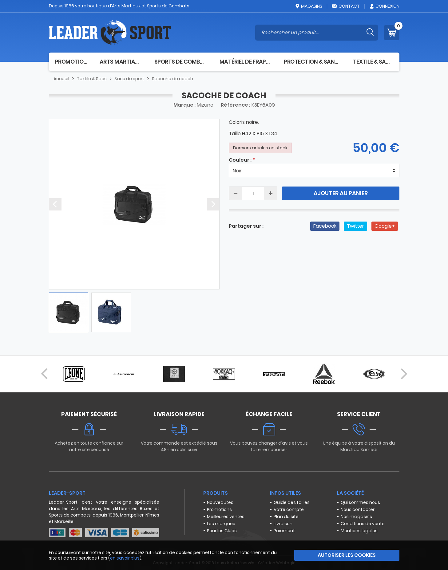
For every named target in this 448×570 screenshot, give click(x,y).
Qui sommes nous (360, 502)
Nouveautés (220, 502)
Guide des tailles (292, 502)
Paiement (284, 531)
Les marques (221, 524)
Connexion (384, 6)
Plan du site (286, 516)
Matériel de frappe (246, 61)
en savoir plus (125, 558)
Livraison (283, 524)
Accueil (61, 79)
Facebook (324, 226)
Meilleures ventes (225, 516)
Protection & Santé (312, 61)
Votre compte (289, 509)
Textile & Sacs (373, 61)
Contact (345, 6)
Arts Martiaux (121, 61)
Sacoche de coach (172, 79)
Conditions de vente (363, 524)
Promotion (71, 61)
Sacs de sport (129, 79)
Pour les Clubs (222, 531)
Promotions (219, 509)
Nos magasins (356, 516)
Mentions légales (359, 531)
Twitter (355, 226)
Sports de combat (180, 61)
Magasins (308, 6)
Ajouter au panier (341, 193)
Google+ (385, 226)
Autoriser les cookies (347, 555)
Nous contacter (358, 509)
